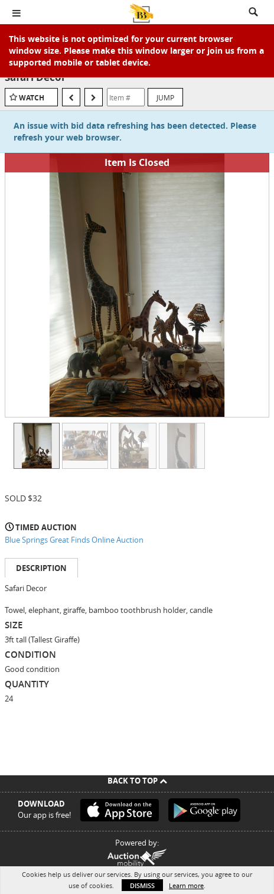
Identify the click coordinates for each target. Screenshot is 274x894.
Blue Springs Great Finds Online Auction (74, 539)
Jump (165, 97)
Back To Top (137, 780)
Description (41, 568)
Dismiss (142, 885)
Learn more (186, 885)
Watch (31, 98)
